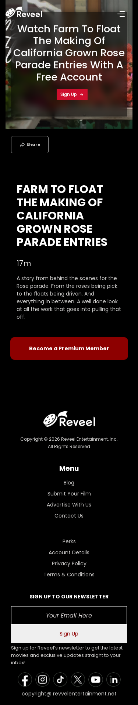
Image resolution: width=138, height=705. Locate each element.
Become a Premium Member (69, 348)
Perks (69, 541)
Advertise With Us (69, 504)
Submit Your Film (69, 493)
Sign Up (72, 94)
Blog (69, 482)
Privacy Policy (69, 563)
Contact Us (69, 515)
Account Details (69, 552)
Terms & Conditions (69, 574)
